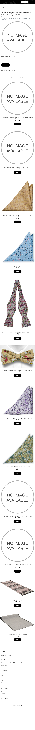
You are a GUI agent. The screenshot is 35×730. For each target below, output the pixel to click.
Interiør (8, 56)
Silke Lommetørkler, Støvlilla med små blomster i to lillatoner (17, 418)
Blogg (2, 691)
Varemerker (4, 682)
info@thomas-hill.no (5, 665)
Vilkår (2, 696)
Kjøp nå (6, 64)
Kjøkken (3, 678)
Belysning (3, 673)
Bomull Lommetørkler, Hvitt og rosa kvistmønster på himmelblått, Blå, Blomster (17, 265)
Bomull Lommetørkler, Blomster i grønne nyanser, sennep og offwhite (17, 467)
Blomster (13, 56)
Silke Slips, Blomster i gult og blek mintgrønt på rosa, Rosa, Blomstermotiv (18, 565)
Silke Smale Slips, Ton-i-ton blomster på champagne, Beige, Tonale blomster (17, 118)
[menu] (33, 7)
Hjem (2, 16)
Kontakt (3, 693)
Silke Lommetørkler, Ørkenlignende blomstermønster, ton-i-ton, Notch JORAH (17, 216)
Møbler (2, 680)
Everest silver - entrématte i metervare (17, 634)
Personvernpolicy (5, 698)
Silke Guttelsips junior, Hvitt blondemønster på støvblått (17, 167)
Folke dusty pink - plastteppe (18, 600)
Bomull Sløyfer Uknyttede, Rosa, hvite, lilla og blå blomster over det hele (17, 332)
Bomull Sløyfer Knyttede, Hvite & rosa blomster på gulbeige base (17, 370)
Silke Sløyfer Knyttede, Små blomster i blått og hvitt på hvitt (17, 516)
